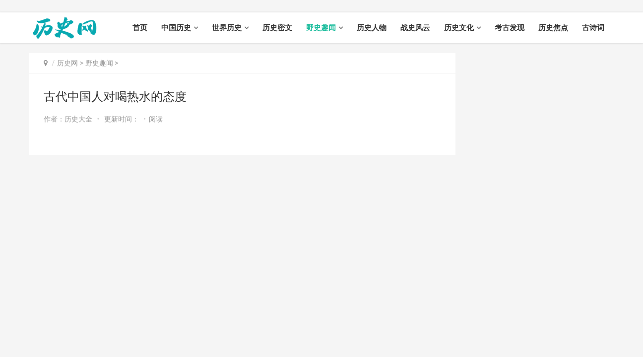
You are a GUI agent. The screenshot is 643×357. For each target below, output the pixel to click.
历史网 (67, 63)
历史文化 (459, 27)
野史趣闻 (321, 27)
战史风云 (415, 27)
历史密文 (277, 27)
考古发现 (509, 27)
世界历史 (227, 27)
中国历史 (176, 27)
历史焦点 (553, 27)
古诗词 (593, 27)
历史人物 (371, 27)
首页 (139, 27)
